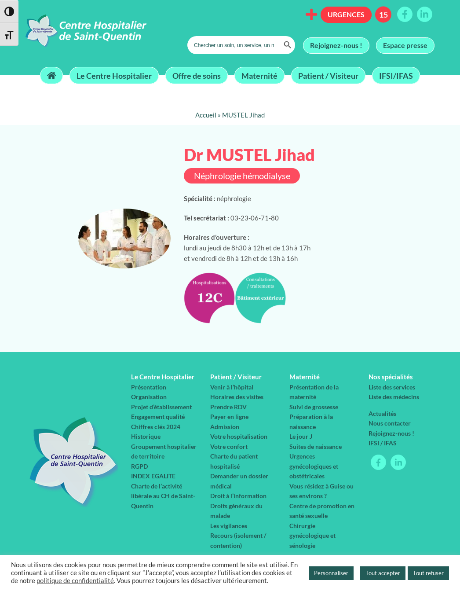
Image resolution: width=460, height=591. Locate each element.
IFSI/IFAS (396, 75)
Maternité (259, 75)
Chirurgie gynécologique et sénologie (312, 535)
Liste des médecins (394, 396)
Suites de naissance (315, 446)
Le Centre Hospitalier (114, 75)
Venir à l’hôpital (231, 387)
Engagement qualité (158, 416)
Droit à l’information (238, 495)
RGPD (139, 466)
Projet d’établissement (161, 407)
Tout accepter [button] (382, 572)
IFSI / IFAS (383, 443)
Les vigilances (228, 525)
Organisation (149, 396)
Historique (146, 436)
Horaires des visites (236, 396)
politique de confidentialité (75, 580)
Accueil (205, 115)
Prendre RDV (228, 407)
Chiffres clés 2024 (155, 426)
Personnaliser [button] (331, 572)
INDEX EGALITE (153, 476)
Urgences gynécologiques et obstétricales (313, 466)
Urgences (346, 14)
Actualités (382, 413)
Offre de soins (196, 75)
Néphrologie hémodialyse (242, 176)
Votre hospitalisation (238, 436)
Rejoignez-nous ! (336, 45)
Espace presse (405, 45)
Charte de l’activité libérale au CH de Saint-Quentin (163, 496)
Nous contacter (390, 423)
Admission (224, 426)
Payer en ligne (229, 416)
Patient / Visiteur (328, 75)
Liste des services (392, 387)
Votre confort (229, 446)
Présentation (148, 387)
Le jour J (300, 436)
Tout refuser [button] (428, 572)
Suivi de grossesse (313, 407)
